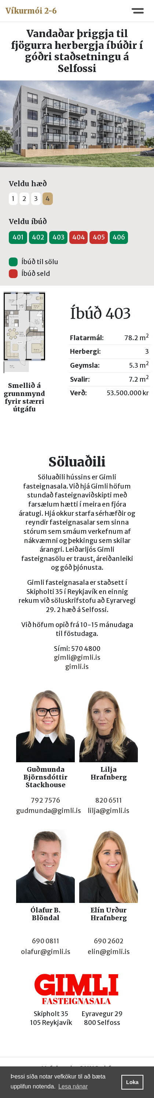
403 (58, 237)
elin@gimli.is (109, 952)
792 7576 (45, 800)
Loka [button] (132, 1082)
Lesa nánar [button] (73, 1086)
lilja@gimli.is (108, 811)
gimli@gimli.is (77, 658)
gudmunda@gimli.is (48, 811)
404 (78, 237)
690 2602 (109, 941)
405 (99, 237)
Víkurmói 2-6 (31, 10)
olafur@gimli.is (45, 952)
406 (119, 237)
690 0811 (45, 941)
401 (18, 237)
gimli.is (77, 667)
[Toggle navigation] (137, 11)
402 (38, 237)
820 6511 (108, 800)
